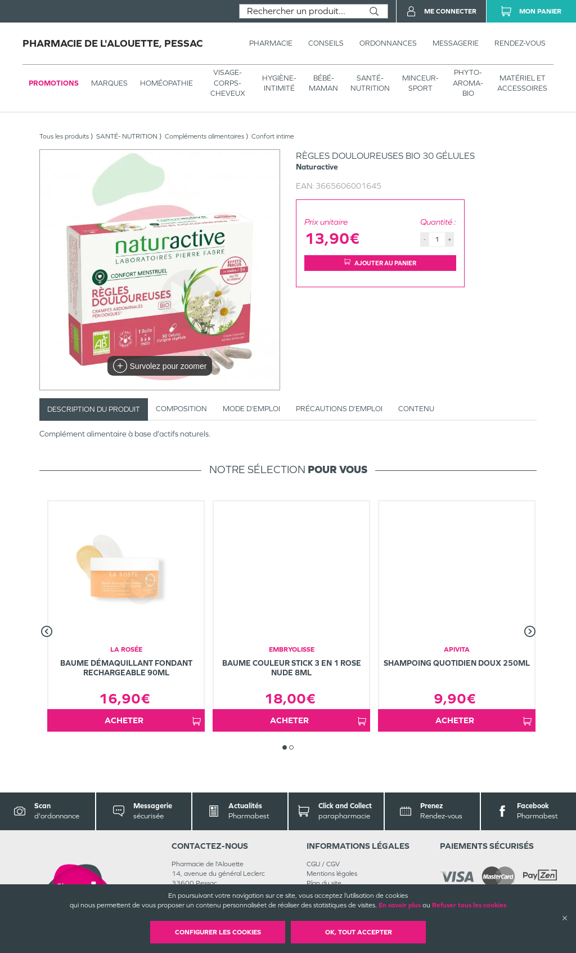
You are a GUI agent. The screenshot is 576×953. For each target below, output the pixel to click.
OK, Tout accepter (358, 932)
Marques (109, 83)
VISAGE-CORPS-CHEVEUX (227, 82)
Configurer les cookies (218, 932)
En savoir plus (400, 905)
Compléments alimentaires (204, 136)
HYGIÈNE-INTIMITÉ (279, 83)
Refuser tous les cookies (469, 905)
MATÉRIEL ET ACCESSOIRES (522, 83)
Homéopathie (166, 83)
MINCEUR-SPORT (420, 83)
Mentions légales (332, 874)
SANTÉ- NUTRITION (370, 83)
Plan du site (324, 883)
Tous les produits (64, 136)
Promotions (54, 83)
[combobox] (300, 11)
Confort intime (272, 136)
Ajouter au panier (380, 263)
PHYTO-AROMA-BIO (468, 82)
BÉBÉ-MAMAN (323, 83)
